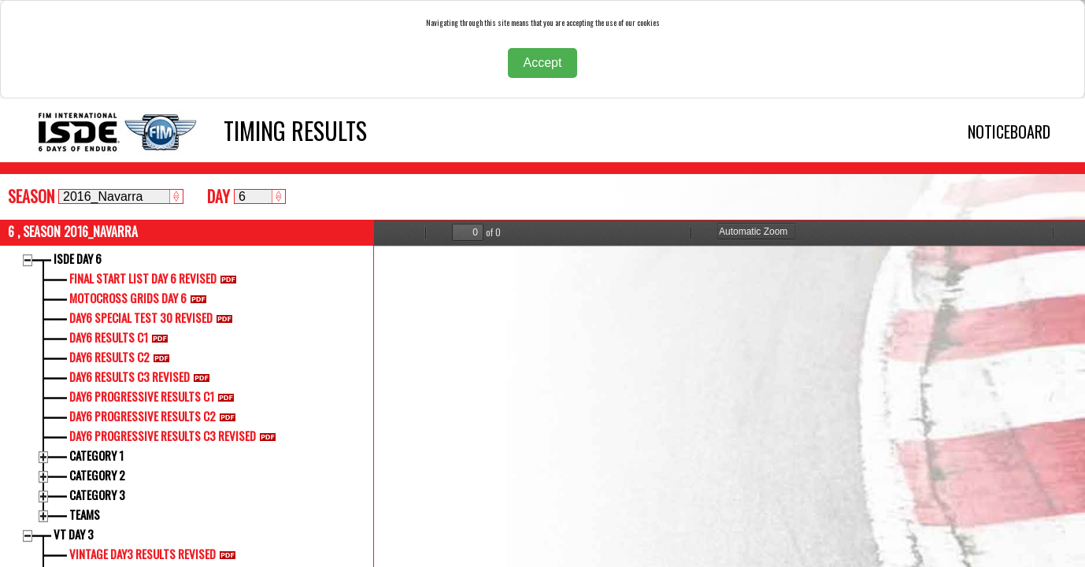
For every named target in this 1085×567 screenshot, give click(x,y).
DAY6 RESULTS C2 (122, 356)
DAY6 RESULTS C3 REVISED (142, 376)
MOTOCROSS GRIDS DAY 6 (141, 297)
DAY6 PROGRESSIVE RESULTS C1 (154, 396)
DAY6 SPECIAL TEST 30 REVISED (154, 317)
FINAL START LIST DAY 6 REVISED (156, 278)
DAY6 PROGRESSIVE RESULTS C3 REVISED (175, 435)
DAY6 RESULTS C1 (121, 337)
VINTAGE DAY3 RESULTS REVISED (155, 553)
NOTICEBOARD (1009, 131)
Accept (543, 62)
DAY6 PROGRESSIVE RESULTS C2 (155, 415)
